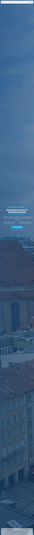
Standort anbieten (17, 227)
